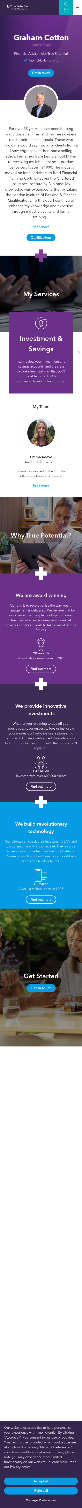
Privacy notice (20, 1467)
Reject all (41, 1490)
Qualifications (41, 237)
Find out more (41, 669)
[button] (79, 353)
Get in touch (41, 73)
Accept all (41, 1481)
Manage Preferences (41, 1500)
